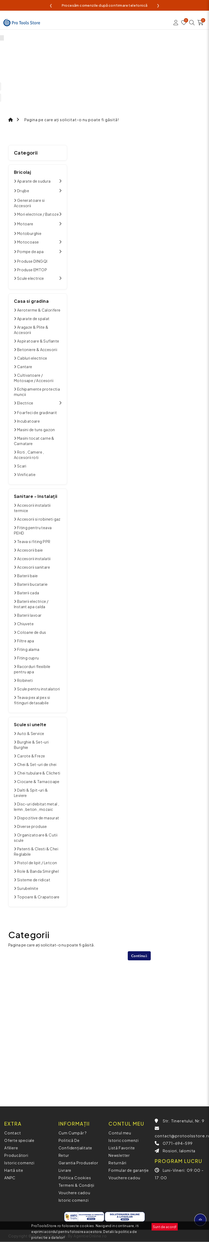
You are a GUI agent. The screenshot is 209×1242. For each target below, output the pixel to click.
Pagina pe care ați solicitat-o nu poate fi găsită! (71, 119)
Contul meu (120, 1132)
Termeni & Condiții (76, 1185)
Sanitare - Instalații (35, 496)
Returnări (117, 1162)
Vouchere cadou (74, 1192)
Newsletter (119, 1155)
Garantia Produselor (78, 1162)
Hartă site (13, 1170)
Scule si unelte (30, 724)
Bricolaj (22, 172)
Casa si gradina (31, 301)
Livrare (65, 1170)
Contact (12, 1132)
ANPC (10, 1177)
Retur (64, 1155)
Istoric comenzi (19, 1162)
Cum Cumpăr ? (73, 1132)
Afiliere (11, 1147)
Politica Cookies (75, 1177)
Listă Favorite (122, 1147)
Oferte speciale (19, 1140)
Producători (16, 1155)
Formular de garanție (129, 1170)
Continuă (139, 955)
